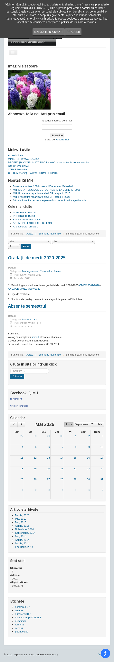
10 (101, 447)
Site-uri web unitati (18, 165)
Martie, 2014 (22, 543)
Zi (92, 424)
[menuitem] (32, 42)
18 (21, 468)
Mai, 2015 (20, 522)
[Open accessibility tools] (105, 653)
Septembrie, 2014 (25, 532)
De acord (73, 31)
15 (75, 457)
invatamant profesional (28, 617)
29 (48, 436)
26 (35, 479)
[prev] (14, 424)
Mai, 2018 (20, 518)
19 (35, 468)
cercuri (19, 628)
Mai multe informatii (48, 31)
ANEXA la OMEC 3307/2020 (24, 288)
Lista (99, 424)
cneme (19, 610)
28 (35, 436)
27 (21, 436)
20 (48, 468)
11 (21, 457)
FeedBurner (62, 139)
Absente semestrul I (28, 306)
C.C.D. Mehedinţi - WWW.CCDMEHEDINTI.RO (35, 173)
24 (101, 468)
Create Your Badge (19, 406)
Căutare (17, 376)
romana (19, 624)
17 (101, 457)
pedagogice (21, 631)
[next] (21, 424)
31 (101, 479)
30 (61, 436)
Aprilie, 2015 (22, 525)
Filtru (26, 246)
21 (61, 468)
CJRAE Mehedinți (18, 169)
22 (75, 468)
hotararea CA (22, 606)
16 (88, 457)
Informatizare (29, 319)
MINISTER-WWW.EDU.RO (23, 158)
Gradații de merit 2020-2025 (37, 257)
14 (61, 457)
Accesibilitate (15, 155)
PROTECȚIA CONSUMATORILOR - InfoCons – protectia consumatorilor (49, 162)
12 (35, 457)
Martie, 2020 (22, 515)
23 (88, 468)
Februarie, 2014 (24, 546)
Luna (69, 424)
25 (21, 479)
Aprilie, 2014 (22, 539)
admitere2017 (23, 614)
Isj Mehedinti (16, 399)
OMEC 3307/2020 (89, 285)
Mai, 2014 (20, 536)
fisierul (35, 337)
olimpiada (20, 621)
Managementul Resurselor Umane (41, 271)
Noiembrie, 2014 (24, 529)
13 (48, 457)
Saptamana (81, 424)
